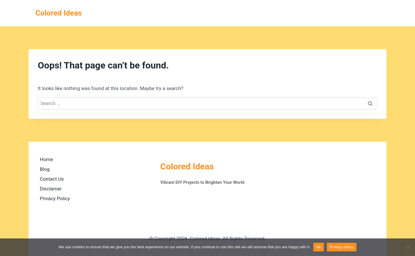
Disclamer (51, 189)
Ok (318, 247)
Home (46, 159)
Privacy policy (342, 247)
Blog (45, 169)
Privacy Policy (55, 198)
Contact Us (52, 179)
